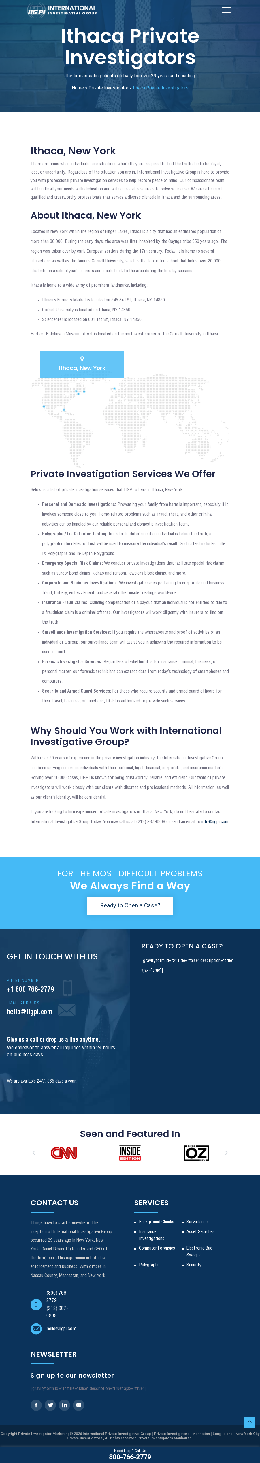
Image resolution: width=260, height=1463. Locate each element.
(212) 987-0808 (57, 1312)
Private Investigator (108, 88)
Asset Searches (200, 1232)
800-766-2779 (130, 1455)
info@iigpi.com (214, 822)
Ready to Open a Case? (130, 905)
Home (78, 88)
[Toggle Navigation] (226, 10)
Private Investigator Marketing (44, 1434)
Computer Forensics (157, 1248)
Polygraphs (149, 1265)
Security (193, 1265)
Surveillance (197, 1222)
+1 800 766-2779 (30, 986)
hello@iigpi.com (29, 1008)
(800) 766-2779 (57, 1297)
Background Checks (156, 1222)
